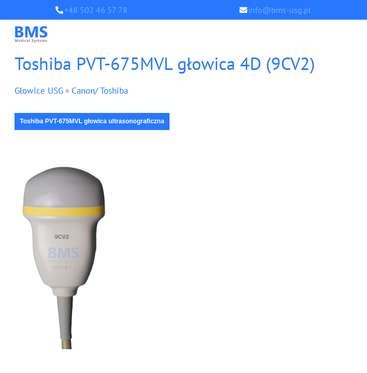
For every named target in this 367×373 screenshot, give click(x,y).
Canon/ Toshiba (105, 91)
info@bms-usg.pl (279, 10)
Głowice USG (40, 91)
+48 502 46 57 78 (96, 10)
